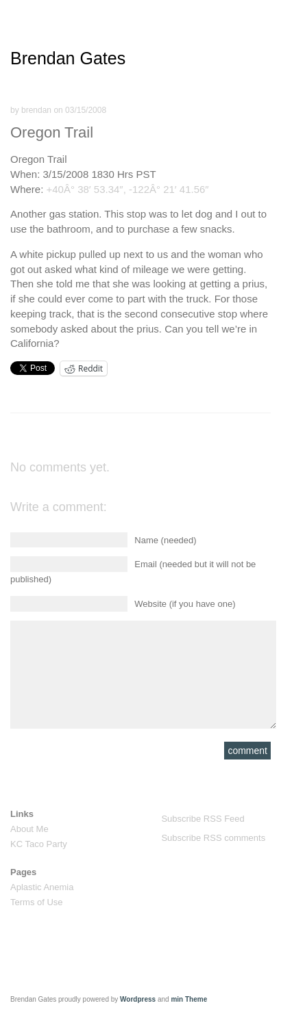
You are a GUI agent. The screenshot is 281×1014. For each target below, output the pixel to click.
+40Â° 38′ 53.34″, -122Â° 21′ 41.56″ (128, 189)
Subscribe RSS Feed (202, 819)
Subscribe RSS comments (213, 838)
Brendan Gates (67, 58)
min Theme (189, 999)
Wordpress (138, 999)
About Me (29, 829)
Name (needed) (165, 540)
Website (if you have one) (184, 604)
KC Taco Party (38, 844)
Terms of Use (36, 902)
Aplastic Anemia (42, 887)
